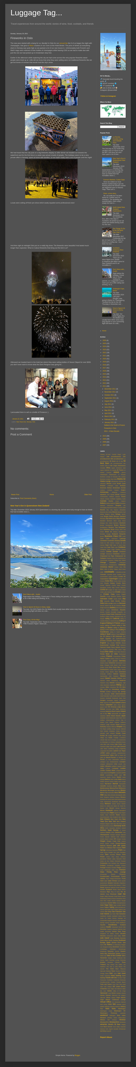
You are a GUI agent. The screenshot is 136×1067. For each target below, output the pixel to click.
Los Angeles (111, 772)
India (117, 709)
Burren (102, 536)
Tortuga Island (104, 973)
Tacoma (123, 953)
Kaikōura (123, 722)
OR (115, 839)
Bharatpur (103, 518)
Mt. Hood (120, 806)
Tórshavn (123, 971)
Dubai (108, 614)
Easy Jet (123, 616)
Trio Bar (120, 977)
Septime (109, 929)
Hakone (115, 674)
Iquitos (118, 711)
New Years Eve (21, 422)
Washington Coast (106, 1011)
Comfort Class (121, 574)
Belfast (102, 514)
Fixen (115, 652)
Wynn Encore (108, 1026)
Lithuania (108, 766)
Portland (102, 865)
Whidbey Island (112, 1017)
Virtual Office (105, 1002)
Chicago (103, 562)
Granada (123, 667)
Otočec (107, 843)
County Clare (117, 581)
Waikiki (102, 1006)
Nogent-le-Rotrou (105, 826)
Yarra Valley (116, 1026)
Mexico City (103, 792)
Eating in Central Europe (112, 621)
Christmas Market (106, 567)
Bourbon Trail (113, 527)
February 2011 (109, 419)
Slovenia (103, 935)
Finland (102, 652)
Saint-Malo (107, 909)
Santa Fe (103, 918)
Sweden (123, 951)
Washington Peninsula (108, 1013)
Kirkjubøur (112, 731)
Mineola (113, 795)
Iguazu (124, 705)
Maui (119, 786)
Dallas (124, 596)
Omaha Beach (104, 839)
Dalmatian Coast (106, 599)
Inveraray (102, 711)
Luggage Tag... (36, 12)
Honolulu (114, 691)
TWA (117, 984)
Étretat (124, 643)
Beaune (114, 512)
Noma (112, 826)
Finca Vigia (122, 649)
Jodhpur (102, 720)
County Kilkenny (105, 585)
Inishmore (123, 709)
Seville (102, 931)
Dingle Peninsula (105, 607)
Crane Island (122, 589)
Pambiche (115, 850)
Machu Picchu (111, 777)
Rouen (114, 898)
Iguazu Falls (103, 707)
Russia (113, 900)
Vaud (109, 993)
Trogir (124, 977)
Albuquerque (114, 481)
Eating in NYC (104, 629)
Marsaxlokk (122, 783)
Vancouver (103, 993)
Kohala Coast (121, 733)
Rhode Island (117, 889)
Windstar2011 (104, 1022)
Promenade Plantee (107, 874)
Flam (118, 652)
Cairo (107, 538)
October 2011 (109, 395)
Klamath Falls (104, 733)
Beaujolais (123, 510)
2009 (105, 439)
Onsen (111, 839)
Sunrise (117, 951)
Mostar (114, 803)
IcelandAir (109, 705)
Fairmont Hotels (105, 647)
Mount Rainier (121, 803)
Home (52, 494)
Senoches (103, 929)
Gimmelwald (119, 663)
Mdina (124, 786)
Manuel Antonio (109, 781)
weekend (104, 1015)
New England (114, 817)
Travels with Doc (111, 978)
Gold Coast (122, 665)
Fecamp (111, 649)
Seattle (108, 927)
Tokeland (108, 971)
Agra (124, 468)
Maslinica (109, 786)
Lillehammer (109, 764)
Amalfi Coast (121, 483)
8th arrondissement (116, 463)
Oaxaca (108, 832)
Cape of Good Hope (119, 545)
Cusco (118, 594)
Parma (105, 852)
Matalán (115, 786)
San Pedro (113, 914)
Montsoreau (122, 801)
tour (111, 973)
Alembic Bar (122, 481)
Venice (113, 993)
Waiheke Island (121, 1004)
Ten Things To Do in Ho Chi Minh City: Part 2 (119, 230)
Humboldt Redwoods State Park (116, 698)
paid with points (119, 845)
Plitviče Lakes (111, 859)
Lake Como (118, 744)
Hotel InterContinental (118, 694)
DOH (117, 607)
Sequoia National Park (119, 929)
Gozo (110, 667)
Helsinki (112, 682)
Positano (108, 867)
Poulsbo (114, 867)
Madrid (119, 777)
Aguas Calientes (104, 470)
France (109, 656)
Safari (102, 905)
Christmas (122, 565)
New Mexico (122, 817)
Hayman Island (105, 680)
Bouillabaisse (104, 527)
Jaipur (124, 713)
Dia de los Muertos (115, 605)
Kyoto (110, 737)
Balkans (103, 503)
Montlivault (115, 801)
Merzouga (111, 790)
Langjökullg (122, 748)
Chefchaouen (122, 558)
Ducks (124, 614)
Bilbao (114, 518)
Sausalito (112, 922)
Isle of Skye (103, 713)
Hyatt (113, 702)
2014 (105, 377)
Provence (123, 874)
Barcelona (110, 507)
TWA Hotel (122, 984)
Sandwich (115, 916)
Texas (124, 962)
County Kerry (121, 583)
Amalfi (114, 483)
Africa (108, 468)
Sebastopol (115, 927)
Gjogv (101, 665)
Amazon (102, 485)
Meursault (117, 790)
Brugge (109, 534)
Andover (102, 490)
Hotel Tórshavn (121, 696)
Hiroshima (113, 687)
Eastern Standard (115, 616)
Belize (112, 514)
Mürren (102, 810)
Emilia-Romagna (121, 638)
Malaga (102, 779)
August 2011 (109, 401)
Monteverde (107, 801)
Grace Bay (116, 667)
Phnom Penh (121, 854)
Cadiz (124, 536)
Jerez (124, 718)
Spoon (102, 944)
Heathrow (123, 680)
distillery (113, 607)
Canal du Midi (104, 543)
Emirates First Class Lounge (116, 640)
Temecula (123, 960)
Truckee (113, 982)
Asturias (117, 496)
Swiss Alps (103, 953)
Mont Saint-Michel (117, 799)
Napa (112, 813)
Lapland (115, 751)
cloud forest (122, 569)
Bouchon (123, 525)
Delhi (112, 601)
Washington (122, 1008)
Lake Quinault (121, 746)
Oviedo (112, 843)
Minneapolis (119, 795)
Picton (108, 856)
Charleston (116, 554)
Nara (106, 815)
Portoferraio (110, 865)
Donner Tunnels (105, 612)
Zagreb (111, 1029)
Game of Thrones (120, 658)
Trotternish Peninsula (119, 980)
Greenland (122, 671)
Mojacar (117, 797)
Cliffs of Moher (108, 569)
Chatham (109, 558)
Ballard (108, 503)
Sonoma (116, 938)
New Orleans (105, 819)
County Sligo (111, 587)
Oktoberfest (118, 832)
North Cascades (110, 828)
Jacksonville (114, 713)
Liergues (102, 764)
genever (115, 661)
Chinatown (112, 562)
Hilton (107, 687)
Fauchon (105, 649)
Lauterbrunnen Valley (107, 755)
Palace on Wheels (106, 847)
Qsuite (124, 881)
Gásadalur (103, 661)
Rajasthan (123, 883)
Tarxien (102, 960)
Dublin (112, 614)
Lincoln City (122, 764)
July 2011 (108, 404)
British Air (108, 531)
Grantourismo (104, 669)
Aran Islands (110, 494)
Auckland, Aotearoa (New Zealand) (118, 250)
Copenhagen (113, 579)
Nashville (112, 815)
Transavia (107, 975)
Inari (113, 709)
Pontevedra (103, 863)
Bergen (106, 516)
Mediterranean (104, 788)
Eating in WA (110, 636)
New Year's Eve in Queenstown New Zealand (29, 506)
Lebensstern (115, 759)
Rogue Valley (104, 896)
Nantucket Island (105, 812)
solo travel (104, 938)
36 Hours (112, 461)
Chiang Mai (117, 560)
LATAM (102, 753)
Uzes (108, 988)
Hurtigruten (122, 700)
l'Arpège (116, 737)
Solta (111, 938)
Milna (108, 795)
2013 (105, 380)
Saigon (106, 907)
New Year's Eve (116, 819)
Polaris (112, 861)
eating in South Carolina (118, 632)
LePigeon (103, 761)
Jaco (120, 713)
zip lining (103, 1031)
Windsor (114, 1019)
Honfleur (108, 691)
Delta (102, 603)
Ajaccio (123, 472)
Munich (111, 808)
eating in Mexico (106, 627)
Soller (124, 935)
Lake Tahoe (103, 748)
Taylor (107, 960)
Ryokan (119, 900)
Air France (120, 470)
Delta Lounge (108, 603)
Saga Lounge (117, 905)
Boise (124, 520)
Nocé (124, 823)
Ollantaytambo (104, 834)
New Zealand (121, 821)
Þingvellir (108, 1031)
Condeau (115, 576)
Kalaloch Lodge (104, 724)
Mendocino (103, 790)
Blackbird (102, 520)
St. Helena (108, 945)
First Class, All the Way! (31, 620)
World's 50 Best (114, 1024)
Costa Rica (109, 581)
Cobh (101, 572)
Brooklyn (102, 534)
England (103, 643)
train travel (122, 973)
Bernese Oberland (120, 516)
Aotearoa (123, 492)
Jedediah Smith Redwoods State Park (111, 718)
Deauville (106, 601)
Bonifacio (115, 523)
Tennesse (110, 962)
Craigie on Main (113, 589)
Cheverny (110, 560)
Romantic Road (112, 896)
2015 (105, 374)
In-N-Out (108, 709)
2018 (105, 365)
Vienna (102, 995)
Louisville (118, 772)
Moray (102, 803)
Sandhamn (103, 916)
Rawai (102, 887)
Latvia (108, 753)
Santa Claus (122, 916)
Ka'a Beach (109, 722)
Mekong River (114, 788)
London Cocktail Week (107, 770)
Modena (112, 797)
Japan (123, 716)
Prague (119, 867)
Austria (111, 501)
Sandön (109, 916)
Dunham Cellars (104, 616)
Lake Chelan (110, 744)
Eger (124, 636)
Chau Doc (115, 558)
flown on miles (112, 654)
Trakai (102, 975)
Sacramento (103, 903)
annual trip (64, 43)
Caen (102, 538)
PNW (124, 859)
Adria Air (107, 465)
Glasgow (106, 665)
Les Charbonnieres (112, 761)
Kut (106, 737)
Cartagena (103, 549)
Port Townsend (121, 863)
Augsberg (118, 499)
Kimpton (119, 726)
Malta (119, 779)
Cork (124, 578)
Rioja (107, 894)
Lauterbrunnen (121, 753)
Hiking (118, 685)
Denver (102, 605)
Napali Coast (117, 812)
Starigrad (105, 947)
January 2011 (109, 422)
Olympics (123, 836)
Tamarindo (103, 958)
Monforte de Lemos (105, 799)
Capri (116, 547)
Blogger (77, 1055)
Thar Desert (110, 964)
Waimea (112, 1006)
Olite (124, 832)
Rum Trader (107, 900)
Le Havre (120, 755)
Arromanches (104, 496)
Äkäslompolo (112, 474)
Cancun (112, 543)
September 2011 (110, 398)
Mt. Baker (114, 806)
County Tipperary (120, 587)
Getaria (102, 663)
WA (114, 1004)
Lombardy (115, 768)
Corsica (102, 581)
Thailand (103, 964)
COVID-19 (103, 590)
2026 (105, 340)
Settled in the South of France (114, 425)
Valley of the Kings (119, 991)
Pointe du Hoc (104, 861)
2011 (105, 386)
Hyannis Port (107, 702)
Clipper (116, 569)
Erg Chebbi (111, 643)
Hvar (101, 702)
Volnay (105, 1004)
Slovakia (123, 933)
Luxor (116, 775)
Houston (102, 698)
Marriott (115, 784)
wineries (103, 1024)
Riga (108, 891)
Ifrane (119, 705)
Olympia (112, 834)
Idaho (115, 705)
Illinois (124, 707)
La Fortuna (111, 742)
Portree (123, 865)
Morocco (108, 804)
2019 (105, 362)
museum (109, 810)
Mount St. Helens (105, 806)
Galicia (107, 658)
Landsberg (111, 748)
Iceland (117, 702)
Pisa (113, 856)
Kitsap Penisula (121, 731)
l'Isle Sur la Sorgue (110, 740)
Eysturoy (123, 645)
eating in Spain (105, 634)
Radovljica (116, 883)
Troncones (103, 980)
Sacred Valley (111, 903)
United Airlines (121, 986)
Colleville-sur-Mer (121, 572)
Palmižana (109, 850)
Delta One (116, 603)
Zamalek (116, 1029)
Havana (123, 676)
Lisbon (102, 766)
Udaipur (109, 986)
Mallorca (107, 779)
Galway (112, 658)
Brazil (112, 529)
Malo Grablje (114, 779)
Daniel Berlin (117, 598)
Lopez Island (103, 772)
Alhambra (103, 483)
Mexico (123, 790)
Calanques (114, 538)
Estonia (118, 643)
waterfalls (123, 1013)
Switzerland (111, 953)
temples (102, 962)
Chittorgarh (122, 562)
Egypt (102, 638)
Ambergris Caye (112, 485)
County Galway (109, 583)
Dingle (123, 605)
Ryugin (124, 900)
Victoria (123, 993)
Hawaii (107, 678)
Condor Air (122, 576)
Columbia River (111, 574)
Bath (124, 507)
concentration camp (106, 576)
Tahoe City (103, 955)
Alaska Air (121, 479)
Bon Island (109, 523)
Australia (103, 501)
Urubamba (103, 988)
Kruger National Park (114, 735)
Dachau (119, 596)
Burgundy (123, 534)
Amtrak (123, 488)
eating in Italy (121, 625)
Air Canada (113, 470)
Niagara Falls (109, 823)
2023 (105, 349)
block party (117, 520)
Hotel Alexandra (105, 694)
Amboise (123, 485)
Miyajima (106, 797)
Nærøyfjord (122, 810)
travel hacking (116, 975)
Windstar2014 (114, 1022)
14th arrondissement (114, 456)
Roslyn (124, 896)
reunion (102, 889)
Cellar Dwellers (116, 549)
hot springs (122, 691)
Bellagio (117, 514)
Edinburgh (119, 636)
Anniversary (104, 492)
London (123, 768)
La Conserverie (121, 740)
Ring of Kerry (115, 891)
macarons (103, 777)
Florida (102, 654)
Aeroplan (102, 468)
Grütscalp (103, 674)
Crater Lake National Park (107, 592)
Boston (116, 525)
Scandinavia (112, 925)
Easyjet (102, 618)
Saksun (121, 909)
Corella (120, 578)
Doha (120, 607)
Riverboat (113, 894)
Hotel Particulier (104, 696)
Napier (124, 812)
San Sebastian (121, 914)
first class (109, 652)
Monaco (123, 797)
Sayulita (102, 925)
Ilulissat (102, 709)
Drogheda (103, 614)
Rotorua (109, 898)
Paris (120, 850)
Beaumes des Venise (106, 512)
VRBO (110, 1004)
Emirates (103, 640)
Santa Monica (112, 918)
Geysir (106, 663)
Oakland (102, 832)
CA (120, 536)
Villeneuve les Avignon (119, 995)
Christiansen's (113, 565)
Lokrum (108, 768)
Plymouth (119, 859)
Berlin (111, 516)
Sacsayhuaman (121, 903)
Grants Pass (113, 669)
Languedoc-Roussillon (106, 751)
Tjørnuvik (102, 971)
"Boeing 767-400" (105, 454)
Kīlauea (109, 726)
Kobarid (112, 733)
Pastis (102, 854)
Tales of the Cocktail (114, 955)
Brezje (117, 529)
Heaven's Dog (104, 682)
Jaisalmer (103, 716)
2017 (105, 368)
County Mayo (116, 585)
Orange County (121, 839)
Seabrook (103, 927)
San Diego (108, 911)
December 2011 (110, 389)
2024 (105, 346)
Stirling (110, 947)
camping (117, 540)
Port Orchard (112, 863)
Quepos (110, 883)
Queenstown (103, 883)
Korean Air (103, 735)
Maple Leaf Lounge (120, 781)
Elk (113, 638)
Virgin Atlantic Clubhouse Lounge (113, 999)
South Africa (104, 940)
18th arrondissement (116, 459)
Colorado (103, 574)
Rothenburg (103, 898)
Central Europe (112, 551)
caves (108, 549)
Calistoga (123, 538)
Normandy (117, 826)
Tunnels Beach (121, 982)
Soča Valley (117, 935)
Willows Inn (105, 1019)
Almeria (109, 483)
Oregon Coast (111, 841)
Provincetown (115, 876)
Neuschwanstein (104, 817)
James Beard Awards (113, 716)
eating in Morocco (119, 627)
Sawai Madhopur (121, 922)
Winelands (123, 1022)
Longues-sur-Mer (121, 770)
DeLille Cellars (120, 601)
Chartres (123, 554)
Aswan (123, 496)
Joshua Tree (119, 720)
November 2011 (110, 392)
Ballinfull (112, 503)
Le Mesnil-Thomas (110, 757)
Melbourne (122, 788)
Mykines (116, 810)
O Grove (123, 830)
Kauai (118, 724)
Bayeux (116, 510)
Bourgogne (122, 527)
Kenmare (123, 724)
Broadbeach (122, 531)
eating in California (112, 618)
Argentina (123, 494)
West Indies (121, 1015)
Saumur (107, 922)
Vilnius (108, 997)
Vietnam (108, 995)
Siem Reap (122, 931)
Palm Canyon (117, 847)
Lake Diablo (113, 746)
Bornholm (123, 523)
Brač (101, 529)
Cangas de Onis (120, 543)
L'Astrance (123, 737)
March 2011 (108, 416)
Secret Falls (122, 927)
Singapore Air (104, 933)
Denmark (122, 603)
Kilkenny (113, 726)
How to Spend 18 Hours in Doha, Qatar (36, 607)
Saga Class (108, 905)
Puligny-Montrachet (115, 878)
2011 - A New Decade (111, 431)
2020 (105, 359)
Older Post (88, 494)
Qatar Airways (112, 881)
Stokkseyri (113, 949)
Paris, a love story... (110, 193)
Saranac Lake (116, 920)
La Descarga (104, 742)
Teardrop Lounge (114, 960)
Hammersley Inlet (105, 676)
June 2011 (108, 407)
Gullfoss (109, 674)
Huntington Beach (112, 700)
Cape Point (103, 547)
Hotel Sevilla (113, 696)
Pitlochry (123, 856)
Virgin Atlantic (121, 997)
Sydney (118, 953)
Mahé (124, 777)
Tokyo (113, 971)
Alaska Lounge (105, 481)
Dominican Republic (119, 610)
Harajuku (115, 676)
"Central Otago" (116, 454)
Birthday (123, 518)
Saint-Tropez (114, 909)
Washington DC (120, 1011)
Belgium (107, 514)
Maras (102, 783)
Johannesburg (110, 720)
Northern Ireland (121, 828)
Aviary (117, 501)
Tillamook (123, 969)
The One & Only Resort (114, 966)
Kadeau (117, 722)
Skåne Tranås (114, 933)
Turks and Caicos (106, 984)
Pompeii (123, 861)
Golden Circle (104, 667)
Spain (108, 942)
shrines (114, 931)
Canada (123, 540)
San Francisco (117, 911)
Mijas (105, 795)
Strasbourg (103, 951)
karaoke (112, 724)
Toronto (118, 971)
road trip (122, 894)
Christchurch (103, 565)
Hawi (124, 678)
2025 (105, 343)
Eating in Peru (114, 629)
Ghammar (112, 663)
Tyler (101, 986)
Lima (115, 764)
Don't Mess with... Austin (31, 594)
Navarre (123, 815)
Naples (102, 815)
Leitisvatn (123, 759)
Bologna (102, 523)
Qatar (105, 881)
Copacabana (104, 578)
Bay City (109, 510)
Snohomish (110, 935)
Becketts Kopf (122, 512)
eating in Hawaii (110, 625)
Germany (122, 661)
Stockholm (116, 947)
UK (114, 986)
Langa (116, 748)
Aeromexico (122, 465)
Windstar (122, 1020)
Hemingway (118, 682)
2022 (105, 352)
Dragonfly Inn (121, 612)
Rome (119, 896)
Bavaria (102, 510)
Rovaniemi (119, 898)
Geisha (109, 661)
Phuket (102, 856)
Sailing (111, 907)
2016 (105, 371)
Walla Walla (110, 1009)
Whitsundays (122, 1017)
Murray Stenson (121, 808)
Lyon (120, 775)
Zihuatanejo (122, 1029)
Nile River (119, 823)
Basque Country (118, 507)
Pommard (117, 861)
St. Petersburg (116, 944)
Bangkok (118, 505)
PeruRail (112, 854)
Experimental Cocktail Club (109, 645)
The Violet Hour (112, 969)
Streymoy (111, 951)
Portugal (102, 867)
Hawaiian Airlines (116, 678)
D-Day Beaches (111, 596)
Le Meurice (120, 757)
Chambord (109, 554)
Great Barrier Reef (111, 671)
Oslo (33, 422)
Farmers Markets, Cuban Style (114, 180)
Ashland (111, 496)
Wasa (31, 46)
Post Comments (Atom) (28, 498)
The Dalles (118, 964)
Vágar (112, 988)
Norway (29, 422)
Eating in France (113, 623)
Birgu (118, 518)
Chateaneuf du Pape (107, 556)
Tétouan (117, 962)
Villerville (102, 997)
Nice (115, 823)
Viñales (113, 997)
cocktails (109, 571)
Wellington (112, 1015)
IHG (109, 707)
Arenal (117, 494)
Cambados (103, 540)
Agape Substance (116, 468)
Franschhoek (117, 656)
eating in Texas (115, 634)
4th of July (119, 461)
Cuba (113, 594)
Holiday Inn (107, 689)
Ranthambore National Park (108, 885)
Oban (112, 832)
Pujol (107, 878)
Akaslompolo (103, 474)
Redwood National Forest (112, 887)
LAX (116, 755)
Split (124, 942)
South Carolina (113, 940)
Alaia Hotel (113, 479)
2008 (105, 442)
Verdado (118, 993)
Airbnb (116, 472)
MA (124, 775)
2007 (105, 445)
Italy (109, 713)
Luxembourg (109, 775)
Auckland (112, 499)
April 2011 (108, 413)
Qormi (119, 881)
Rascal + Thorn (121, 885)
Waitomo (117, 1006)
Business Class (111, 536)
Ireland (123, 711)
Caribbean (122, 547)
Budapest (115, 534)
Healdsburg (114, 680)
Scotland (123, 925)
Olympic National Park (112, 836)
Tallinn (123, 955)
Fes (116, 649)
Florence (123, 652)
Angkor (123, 490)
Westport (103, 1017)
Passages (123, 852)
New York (112, 821)
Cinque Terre (118, 567)
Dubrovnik (118, 614)
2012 (105, 383)
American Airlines (106, 488)
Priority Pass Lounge (116, 872)
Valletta (109, 991)
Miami (116, 792)
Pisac (117, 856)
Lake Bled (103, 744)
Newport (102, 823)
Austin (124, 499)
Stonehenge (122, 949)
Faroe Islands (115, 647)
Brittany (115, 531)
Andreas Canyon (113, 490)
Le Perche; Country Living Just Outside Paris (118, 140)
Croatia (117, 592)
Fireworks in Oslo (110, 428)
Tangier (110, 958)
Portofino (117, 865)
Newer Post (15, 494)
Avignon (123, 501)
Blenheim (109, 520)
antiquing (114, 492)
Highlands (113, 685)
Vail (115, 988)
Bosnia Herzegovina (106, 525)
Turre (113, 984)
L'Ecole (102, 740)
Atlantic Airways (104, 499)
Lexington (122, 761)
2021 (105, 356)
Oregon (102, 841)
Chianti (124, 560)
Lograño (119, 766)
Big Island (109, 518)
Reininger (123, 887)
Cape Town (110, 547)
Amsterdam (116, 488)
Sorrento (123, 938)
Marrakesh (108, 783)
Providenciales (104, 876)
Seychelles (108, 931)
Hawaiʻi (102, 678)
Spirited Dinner (117, 942)
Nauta (118, 815)
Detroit (107, 605)
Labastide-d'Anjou (120, 742)
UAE (105, 986)
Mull (107, 808)
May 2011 (108, 410)
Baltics (118, 503)
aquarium (103, 494)
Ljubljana (113, 766)
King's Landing (107, 729)
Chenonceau (103, 560)
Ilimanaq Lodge (116, 707)
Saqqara (109, 920)
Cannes (102, 545)
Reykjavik (109, 889)
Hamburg (123, 674)
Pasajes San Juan (113, 852)
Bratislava (107, 529)
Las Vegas (122, 751)
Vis (113, 1002)
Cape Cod (108, 545)
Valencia (119, 988)
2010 (105, 436)
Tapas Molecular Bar (119, 958)
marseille (103, 786)
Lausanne (113, 753)
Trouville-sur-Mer (105, 982)
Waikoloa (107, 1006)
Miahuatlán (111, 792)
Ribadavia (103, 891)
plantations (103, 859)
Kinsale (106, 731)
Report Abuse (106, 1037)
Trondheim (110, 980)
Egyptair (108, 638)
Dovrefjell (113, 612)
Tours (115, 973)
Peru (106, 854)
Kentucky (103, 726)
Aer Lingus (113, 465)
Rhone (124, 889)
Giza (124, 663)
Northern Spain (106, 830)
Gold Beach (114, 665)
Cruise (106, 594)
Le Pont (108, 759)
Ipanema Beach (111, 711)
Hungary (103, 700)
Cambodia (110, 540)
